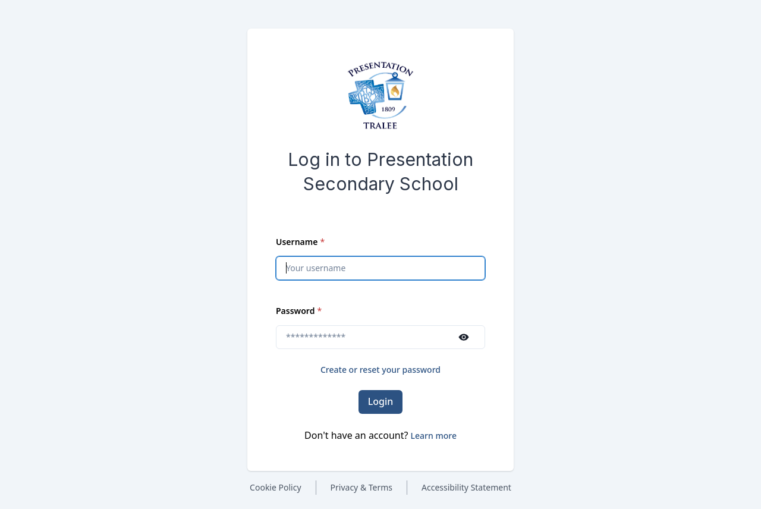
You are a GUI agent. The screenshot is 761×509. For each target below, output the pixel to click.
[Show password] (463, 337)
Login (381, 401)
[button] (434, 435)
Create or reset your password (380, 369)
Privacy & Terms (362, 487)
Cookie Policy (275, 487)
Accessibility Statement (466, 487)
